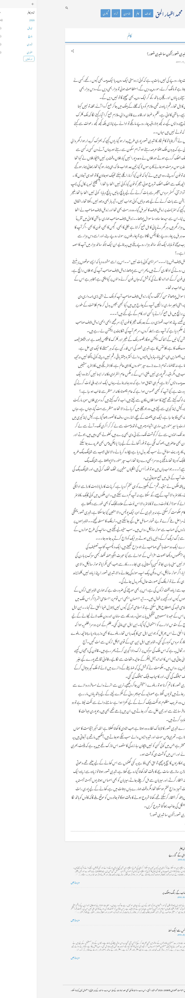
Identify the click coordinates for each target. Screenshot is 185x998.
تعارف (111, 13)
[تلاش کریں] (30, 7)
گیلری (68, 13)
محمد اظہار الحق (132, 13)
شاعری (90, 13)
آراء (79, 13)
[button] (35, 51)
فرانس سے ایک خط (141, 930)
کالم (100, 13)
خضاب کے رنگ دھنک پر (138, 892)
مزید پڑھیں (38, 882)
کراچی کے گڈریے (141, 854)
